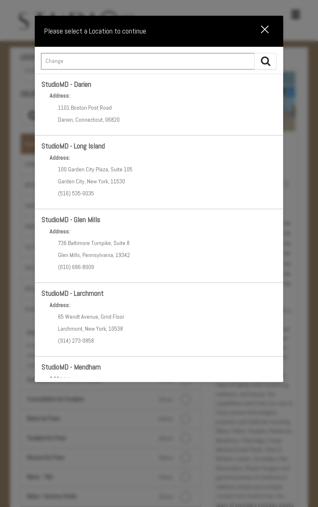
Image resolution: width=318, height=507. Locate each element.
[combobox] (159, 63)
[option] (159, 104)
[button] (259, 31)
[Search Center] (147, 61)
